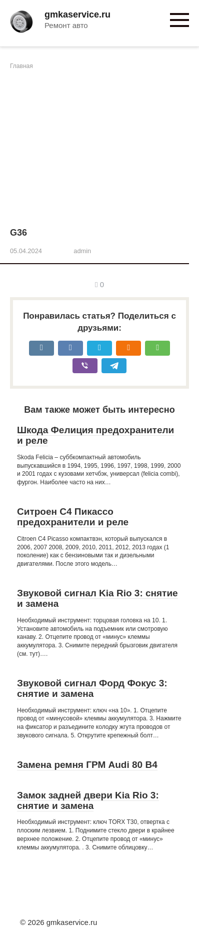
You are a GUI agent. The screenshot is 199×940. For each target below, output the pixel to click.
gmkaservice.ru (77, 15)
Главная (21, 66)
